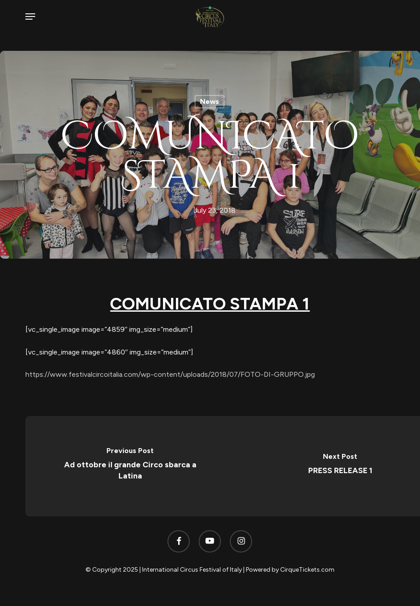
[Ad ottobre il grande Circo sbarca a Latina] (130, 466)
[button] (30, 16)
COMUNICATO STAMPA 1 (210, 303)
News (209, 101)
